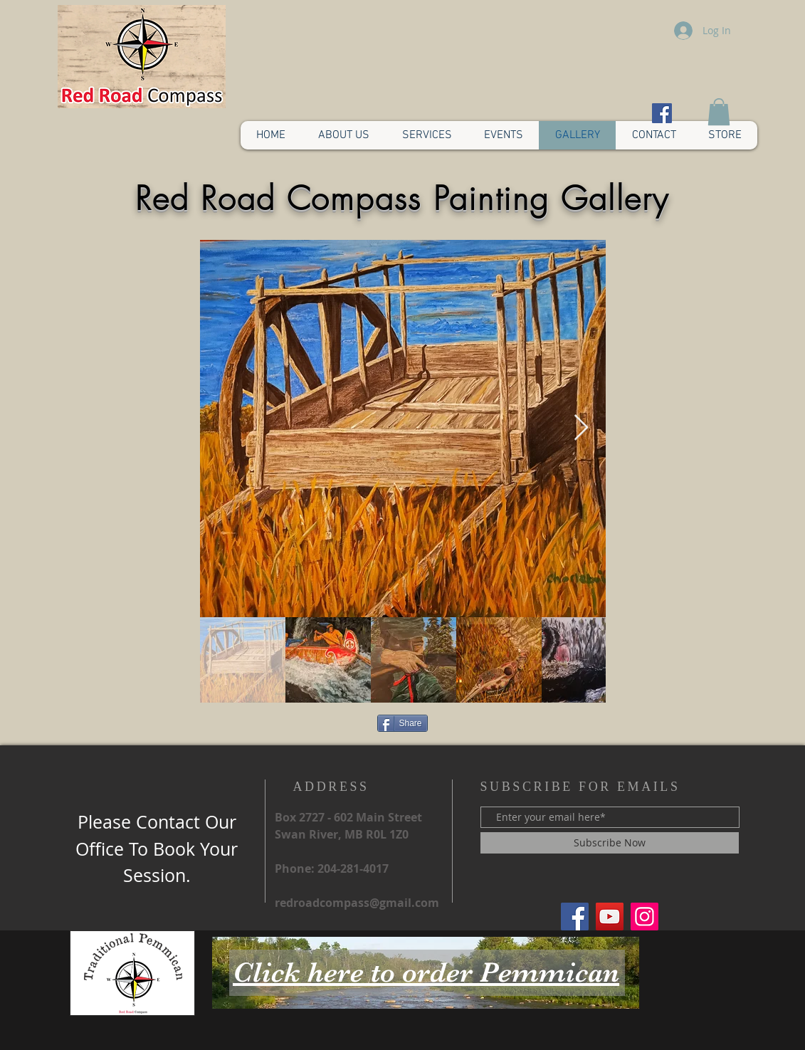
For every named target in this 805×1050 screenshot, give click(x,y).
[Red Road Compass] (575, 916)
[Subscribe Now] (609, 843)
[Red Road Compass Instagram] (644, 916)
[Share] (402, 723)
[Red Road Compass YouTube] (610, 916)
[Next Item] (581, 428)
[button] (718, 111)
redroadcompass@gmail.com (357, 902)
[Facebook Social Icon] (662, 113)
